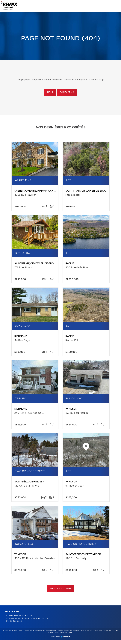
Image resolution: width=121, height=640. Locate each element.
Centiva (65, 637)
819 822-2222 (16, 621)
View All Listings (60, 589)
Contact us (67, 92)
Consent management (64, 632)
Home (50, 92)
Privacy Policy (105, 631)
